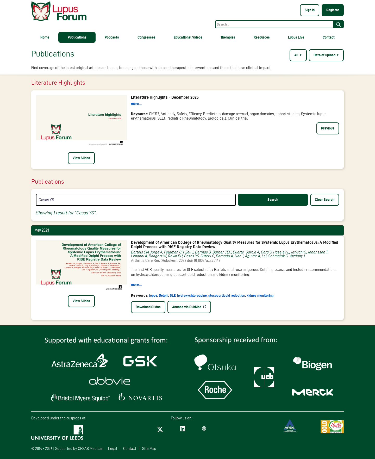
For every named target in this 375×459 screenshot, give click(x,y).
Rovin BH (175, 256)
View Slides (81, 158)
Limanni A (139, 256)
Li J (264, 256)
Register (332, 10)
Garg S (266, 252)
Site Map (149, 448)
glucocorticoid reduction (227, 295)
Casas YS (191, 256)
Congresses (146, 37)
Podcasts (112, 37)
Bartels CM (140, 252)
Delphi (164, 295)
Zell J (189, 252)
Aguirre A (252, 256)
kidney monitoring (260, 295)
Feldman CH (174, 252)
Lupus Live (296, 37)
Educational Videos (188, 37)
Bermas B (203, 252)
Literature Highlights (58, 82)
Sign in (310, 10)
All (298, 55)
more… (136, 104)
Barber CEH (222, 252)
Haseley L (281, 252)
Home (44, 37)
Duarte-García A (246, 252)
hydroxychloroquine (192, 295)
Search (272, 199)
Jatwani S (298, 252)
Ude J (239, 256)
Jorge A (156, 252)
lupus (153, 295)
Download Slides (148, 307)
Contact (329, 37)
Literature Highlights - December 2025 (165, 97)
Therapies (228, 37)
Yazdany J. (297, 256)
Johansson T (318, 252)
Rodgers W (157, 256)
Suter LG (207, 256)
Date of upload (326, 55)
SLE (173, 295)
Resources (262, 37)
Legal (112, 448)
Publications (77, 37)
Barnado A (224, 256)
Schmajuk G (278, 256)
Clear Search (324, 199)
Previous (327, 128)
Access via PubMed (187, 307)
